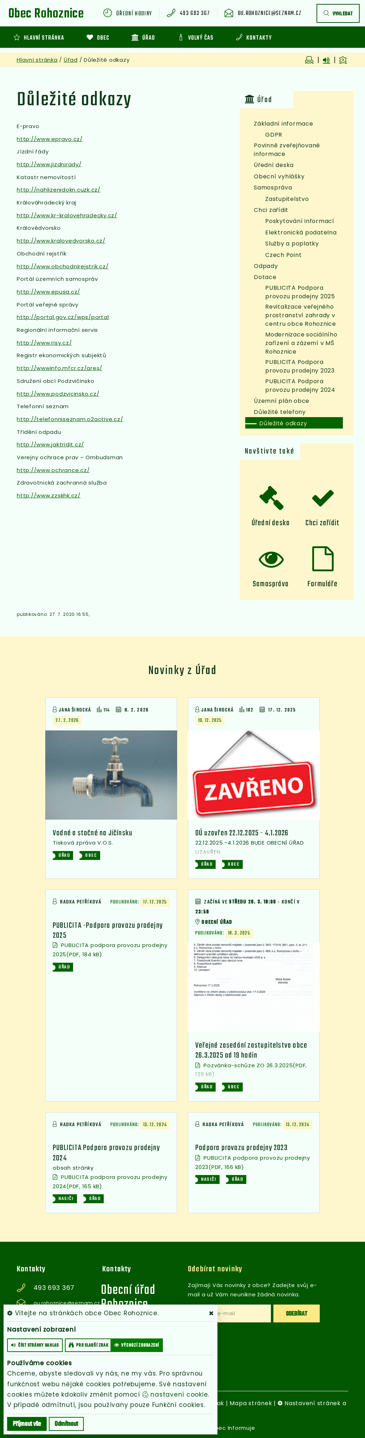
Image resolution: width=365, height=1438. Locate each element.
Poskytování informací (299, 221)
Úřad (71, 60)
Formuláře (322, 584)
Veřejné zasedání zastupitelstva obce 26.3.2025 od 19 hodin (251, 1050)
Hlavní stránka (37, 60)
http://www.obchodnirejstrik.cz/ (62, 266)
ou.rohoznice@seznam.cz (270, 14)
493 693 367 (195, 14)
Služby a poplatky (292, 243)
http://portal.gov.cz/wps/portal (63, 317)
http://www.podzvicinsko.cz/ (58, 394)
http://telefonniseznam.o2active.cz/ (70, 419)
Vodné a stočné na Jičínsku (93, 833)
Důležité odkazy (283, 423)
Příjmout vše (27, 1424)
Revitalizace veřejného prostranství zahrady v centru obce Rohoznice (300, 315)
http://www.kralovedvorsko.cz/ (61, 240)
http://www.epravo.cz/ (50, 139)
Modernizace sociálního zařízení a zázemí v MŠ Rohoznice (301, 343)
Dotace (265, 277)
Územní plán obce (281, 401)
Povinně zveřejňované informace (287, 149)
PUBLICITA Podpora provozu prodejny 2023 (300, 366)
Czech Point (283, 255)
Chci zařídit (271, 210)
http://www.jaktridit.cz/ (50, 444)
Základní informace (283, 124)
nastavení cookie (175, 1394)
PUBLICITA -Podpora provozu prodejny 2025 (108, 931)
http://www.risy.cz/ (44, 342)
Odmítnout (66, 1424)
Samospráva (273, 187)
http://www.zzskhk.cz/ (49, 495)
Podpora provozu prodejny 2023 (241, 1148)
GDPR (273, 135)
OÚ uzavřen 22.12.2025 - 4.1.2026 (241, 833)
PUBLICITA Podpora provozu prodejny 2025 (300, 292)
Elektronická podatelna (301, 232)
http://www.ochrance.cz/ (53, 470)
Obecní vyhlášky (279, 176)
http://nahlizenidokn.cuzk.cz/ (59, 189)
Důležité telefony (280, 412)
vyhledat (338, 14)
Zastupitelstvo (287, 199)
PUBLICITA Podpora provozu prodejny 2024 (300, 385)
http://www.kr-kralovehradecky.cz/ (67, 215)
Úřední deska (274, 165)
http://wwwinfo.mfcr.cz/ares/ (59, 368)
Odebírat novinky (215, 1269)
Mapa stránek (251, 1403)
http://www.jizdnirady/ (49, 164)
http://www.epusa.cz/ (48, 291)
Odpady (266, 266)
